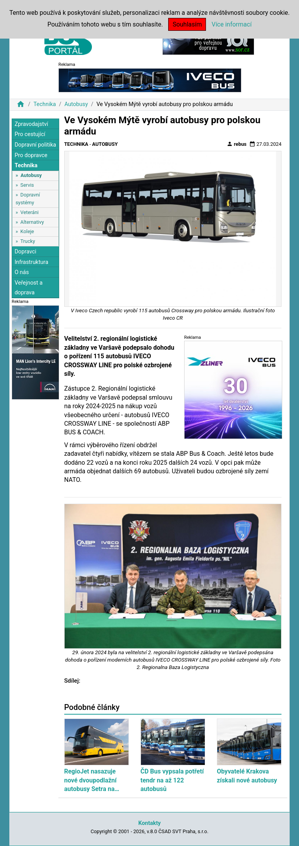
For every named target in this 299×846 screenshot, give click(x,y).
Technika (44, 104)
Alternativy (32, 222)
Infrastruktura (31, 262)
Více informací (231, 24)
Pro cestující (29, 134)
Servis (27, 185)
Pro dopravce (30, 155)
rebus (237, 144)
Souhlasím (187, 24)
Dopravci (25, 251)
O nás (21, 272)
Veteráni (29, 212)
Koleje (27, 231)
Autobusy (76, 104)
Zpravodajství (31, 124)
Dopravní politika (35, 145)
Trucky (27, 241)
